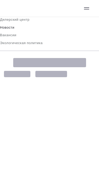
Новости (7, 27)
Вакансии (8, 35)
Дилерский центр (15, 20)
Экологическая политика (21, 43)
